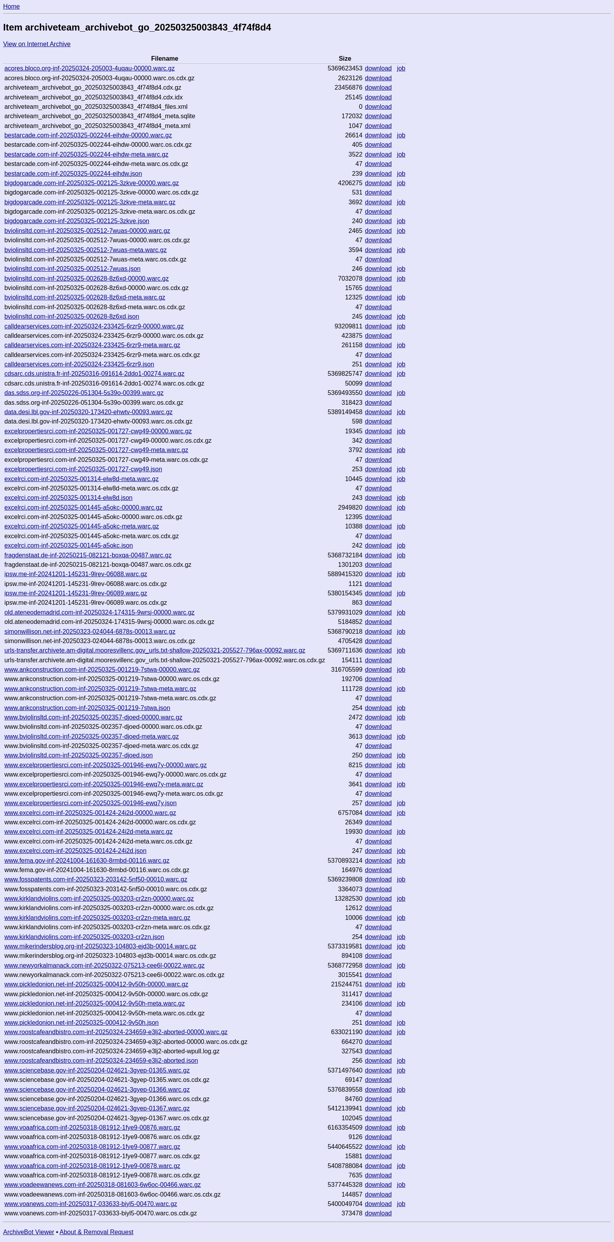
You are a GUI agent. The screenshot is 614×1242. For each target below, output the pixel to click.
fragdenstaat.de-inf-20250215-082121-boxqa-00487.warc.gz (88, 555)
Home (11, 6)
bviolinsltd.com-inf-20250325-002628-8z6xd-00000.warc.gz (86, 278)
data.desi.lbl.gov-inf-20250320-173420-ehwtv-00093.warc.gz (88, 412)
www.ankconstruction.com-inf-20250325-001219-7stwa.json (87, 708)
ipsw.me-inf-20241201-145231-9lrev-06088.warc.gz (75, 574)
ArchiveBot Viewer (28, 1232)
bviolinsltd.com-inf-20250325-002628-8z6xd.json (71, 316)
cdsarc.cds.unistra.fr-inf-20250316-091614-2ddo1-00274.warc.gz (94, 373)
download (378, 68)
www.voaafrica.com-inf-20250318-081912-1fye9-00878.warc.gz (92, 1166)
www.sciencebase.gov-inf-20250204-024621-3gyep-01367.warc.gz (97, 1108)
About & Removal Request (97, 1232)
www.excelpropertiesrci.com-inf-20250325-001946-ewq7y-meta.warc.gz (103, 784)
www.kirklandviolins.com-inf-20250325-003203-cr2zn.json (84, 937)
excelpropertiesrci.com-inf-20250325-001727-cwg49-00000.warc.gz (97, 431)
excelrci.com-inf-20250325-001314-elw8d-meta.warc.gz (81, 479)
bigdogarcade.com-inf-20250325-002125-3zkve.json (76, 221)
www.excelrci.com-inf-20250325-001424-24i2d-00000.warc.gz (90, 812)
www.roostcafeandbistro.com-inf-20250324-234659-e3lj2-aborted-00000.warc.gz (116, 1032)
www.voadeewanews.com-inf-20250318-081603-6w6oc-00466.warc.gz (102, 1184)
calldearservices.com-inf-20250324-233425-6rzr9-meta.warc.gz (92, 345)
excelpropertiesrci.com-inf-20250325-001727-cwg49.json (83, 469)
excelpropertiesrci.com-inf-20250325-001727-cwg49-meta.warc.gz (96, 450)
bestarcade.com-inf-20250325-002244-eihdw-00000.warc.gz (88, 135)
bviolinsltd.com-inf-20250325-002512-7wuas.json (72, 268)
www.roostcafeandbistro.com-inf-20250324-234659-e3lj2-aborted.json (101, 1060)
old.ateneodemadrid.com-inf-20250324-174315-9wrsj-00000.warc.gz (99, 612)
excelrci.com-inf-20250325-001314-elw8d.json (68, 497)
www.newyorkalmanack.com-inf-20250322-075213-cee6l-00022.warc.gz (104, 965)
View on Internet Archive (36, 44)
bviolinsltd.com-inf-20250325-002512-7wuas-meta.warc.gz (85, 250)
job (401, 68)
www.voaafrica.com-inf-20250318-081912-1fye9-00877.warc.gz (92, 1146)
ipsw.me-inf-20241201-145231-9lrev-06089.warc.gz (75, 593)
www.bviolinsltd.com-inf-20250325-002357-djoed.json (78, 755)
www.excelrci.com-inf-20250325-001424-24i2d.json (75, 850)
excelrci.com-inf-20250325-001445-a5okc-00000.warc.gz (83, 507)
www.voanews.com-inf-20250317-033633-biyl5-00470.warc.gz (90, 1204)
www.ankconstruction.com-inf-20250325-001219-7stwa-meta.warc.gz (100, 688)
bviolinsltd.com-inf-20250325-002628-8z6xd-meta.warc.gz (84, 297)
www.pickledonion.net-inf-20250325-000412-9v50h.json (81, 1022)
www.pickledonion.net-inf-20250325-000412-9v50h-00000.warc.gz (96, 984)
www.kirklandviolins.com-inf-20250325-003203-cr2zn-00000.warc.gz (99, 898)
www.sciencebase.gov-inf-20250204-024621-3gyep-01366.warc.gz (97, 1089)
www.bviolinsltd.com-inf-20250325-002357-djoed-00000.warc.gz (93, 717)
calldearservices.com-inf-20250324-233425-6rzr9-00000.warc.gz (94, 326)
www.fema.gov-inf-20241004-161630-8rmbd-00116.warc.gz (87, 860)
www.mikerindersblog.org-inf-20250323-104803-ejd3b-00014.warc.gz (100, 946)
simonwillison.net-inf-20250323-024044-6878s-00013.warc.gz (89, 631)
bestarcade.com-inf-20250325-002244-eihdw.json (73, 173)
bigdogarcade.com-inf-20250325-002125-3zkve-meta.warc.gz (89, 202)
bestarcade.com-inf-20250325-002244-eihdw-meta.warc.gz (86, 154)
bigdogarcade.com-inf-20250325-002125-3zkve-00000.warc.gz (91, 183)
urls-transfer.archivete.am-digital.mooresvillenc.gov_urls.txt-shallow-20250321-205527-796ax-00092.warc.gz (154, 650)
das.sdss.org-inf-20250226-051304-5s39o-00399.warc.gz (83, 392)
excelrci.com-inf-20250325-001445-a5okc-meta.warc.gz (81, 526)
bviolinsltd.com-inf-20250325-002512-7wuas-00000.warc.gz (87, 230)
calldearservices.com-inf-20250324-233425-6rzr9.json (79, 364)
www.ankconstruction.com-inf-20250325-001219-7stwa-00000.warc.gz (102, 669)
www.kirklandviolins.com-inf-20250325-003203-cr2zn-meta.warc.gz (97, 917)
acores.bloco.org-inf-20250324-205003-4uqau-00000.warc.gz (89, 68)
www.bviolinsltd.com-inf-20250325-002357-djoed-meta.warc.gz (91, 736)
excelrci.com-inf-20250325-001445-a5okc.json (68, 545)
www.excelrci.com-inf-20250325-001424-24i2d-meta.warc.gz (88, 831)
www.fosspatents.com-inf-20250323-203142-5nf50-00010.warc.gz (95, 879)
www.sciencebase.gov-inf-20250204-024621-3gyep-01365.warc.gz (97, 1070)
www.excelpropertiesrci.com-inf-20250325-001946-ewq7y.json (90, 803)
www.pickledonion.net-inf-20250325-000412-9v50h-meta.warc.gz (94, 1003)
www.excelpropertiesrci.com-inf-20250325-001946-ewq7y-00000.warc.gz (105, 765)
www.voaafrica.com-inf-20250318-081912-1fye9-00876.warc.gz (92, 1127)
